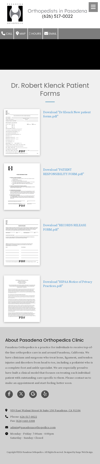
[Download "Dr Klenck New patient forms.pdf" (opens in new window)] (22, 132)
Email (50, 34)
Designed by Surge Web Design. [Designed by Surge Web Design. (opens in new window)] (78, 452)
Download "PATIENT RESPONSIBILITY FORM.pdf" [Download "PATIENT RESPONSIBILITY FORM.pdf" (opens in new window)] (63, 172)
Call (6, 34)
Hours (35, 34)
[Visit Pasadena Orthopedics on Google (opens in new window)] (33, 394)
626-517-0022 (28, 416)
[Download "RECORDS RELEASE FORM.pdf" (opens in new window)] (22, 242)
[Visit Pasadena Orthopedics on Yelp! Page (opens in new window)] (45, 394)
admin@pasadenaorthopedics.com (33, 427)
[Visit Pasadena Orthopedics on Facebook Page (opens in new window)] (9, 394)
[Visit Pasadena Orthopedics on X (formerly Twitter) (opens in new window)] (21, 394)
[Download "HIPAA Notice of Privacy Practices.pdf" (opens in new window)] (22, 298)
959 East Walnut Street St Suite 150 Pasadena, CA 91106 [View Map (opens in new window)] (45, 410)
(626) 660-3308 (25, 421)
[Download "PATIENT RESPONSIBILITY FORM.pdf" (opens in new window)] (22, 186)
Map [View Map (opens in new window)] (21, 34)
